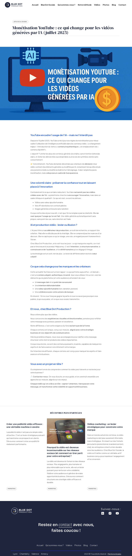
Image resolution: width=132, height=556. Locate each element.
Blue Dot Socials (48, 5)
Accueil (35, 5)
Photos (106, 5)
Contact (122, 5)
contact (65, 524)
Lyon (15, 554)
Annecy (44, 554)
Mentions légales (114, 554)
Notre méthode (85, 5)
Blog (114, 5)
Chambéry (24, 554)
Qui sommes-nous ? (66, 5)
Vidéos (97, 5)
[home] (17, 5)
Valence (35, 554)
